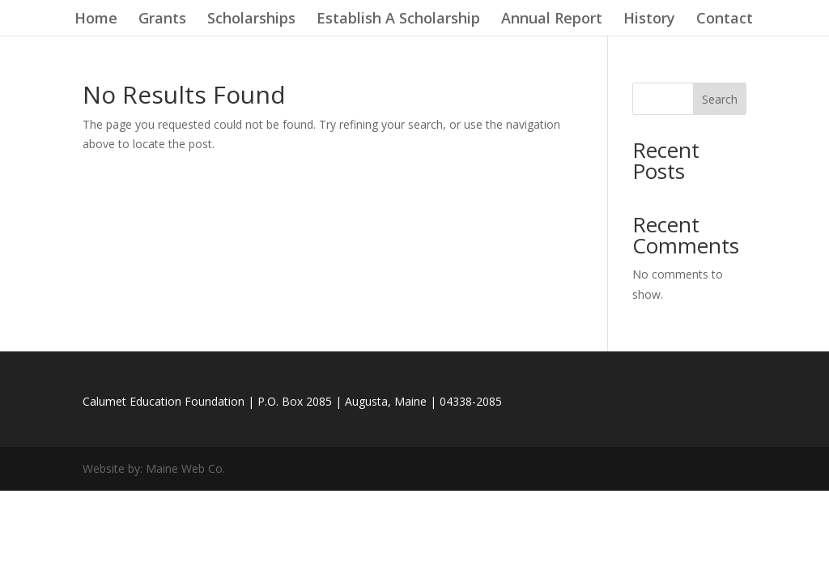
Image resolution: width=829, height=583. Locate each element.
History (649, 20)
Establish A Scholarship (398, 20)
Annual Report (551, 20)
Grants (162, 20)
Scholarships (251, 20)
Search (720, 99)
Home (95, 20)
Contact (724, 20)
